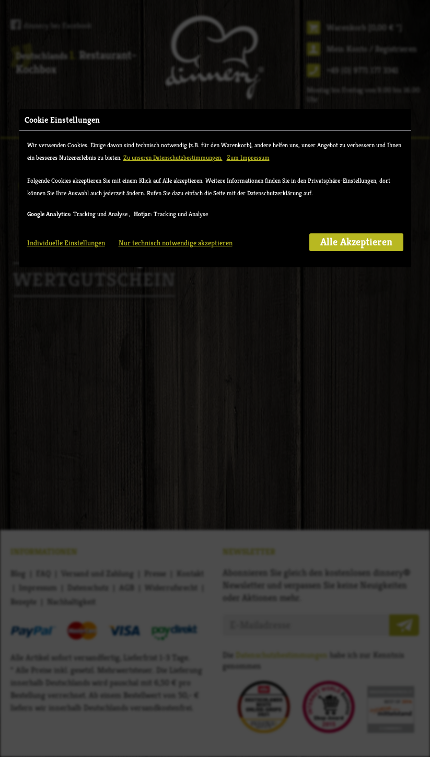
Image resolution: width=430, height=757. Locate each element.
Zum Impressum (248, 157)
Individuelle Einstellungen (66, 242)
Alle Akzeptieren (356, 242)
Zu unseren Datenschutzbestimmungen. (173, 157)
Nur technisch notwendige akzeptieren (176, 242)
